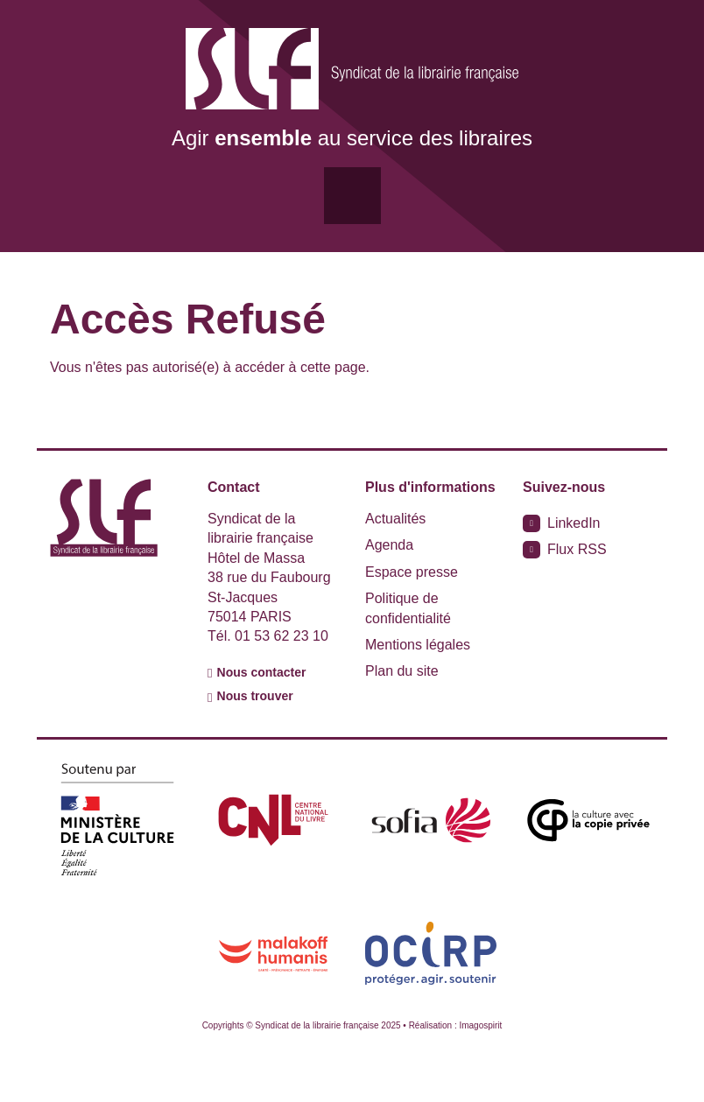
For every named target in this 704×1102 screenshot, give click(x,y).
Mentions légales (417, 644)
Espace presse (411, 572)
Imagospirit (480, 1025)
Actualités (395, 518)
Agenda (389, 544)
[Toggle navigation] (352, 195)
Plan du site (402, 670)
